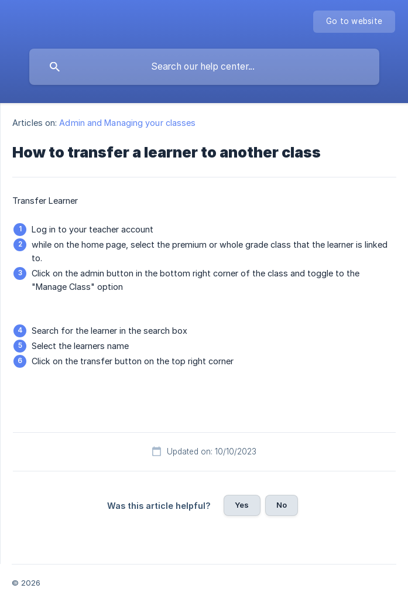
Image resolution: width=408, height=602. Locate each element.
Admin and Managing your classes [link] (127, 123)
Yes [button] (242, 504)
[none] (354, 22)
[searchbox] (204, 67)
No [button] (281, 504)
